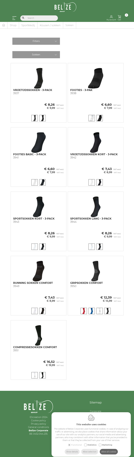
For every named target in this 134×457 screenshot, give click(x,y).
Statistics (91, 442)
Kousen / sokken (50, 25)
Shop (13, 25)
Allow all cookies (108, 448)
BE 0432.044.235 (38, 433)
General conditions (38, 427)
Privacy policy (38, 423)
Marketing (107, 442)
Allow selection (90, 448)
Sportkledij (28, 25)
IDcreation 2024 (38, 417)
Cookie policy (38, 420)
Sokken (36, 54)
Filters (36, 41)
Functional (76, 442)
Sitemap (96, 402)
